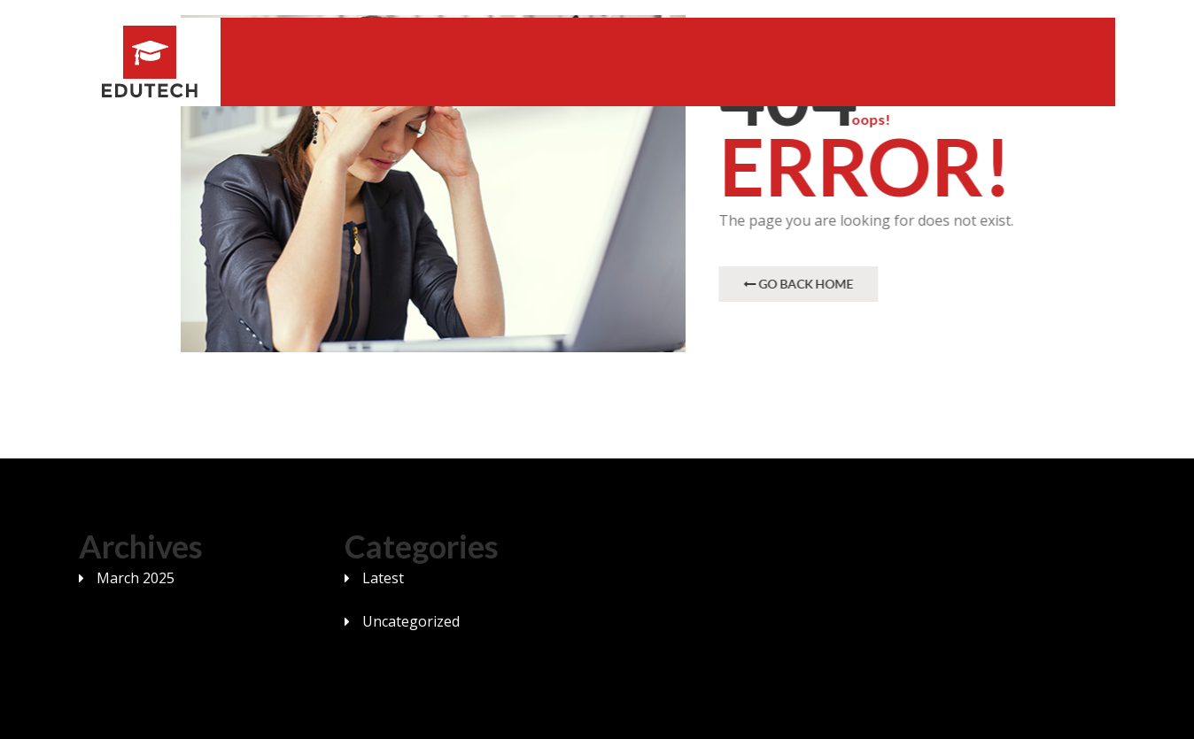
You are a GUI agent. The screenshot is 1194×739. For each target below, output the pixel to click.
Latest (383, 578)
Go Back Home (799, 283)
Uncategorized (411, 621)
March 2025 (135, 578)
